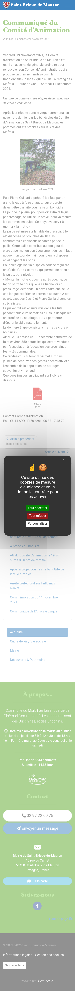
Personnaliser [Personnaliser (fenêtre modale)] (37, 523)
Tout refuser (37, 516)
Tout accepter (37, 508)
